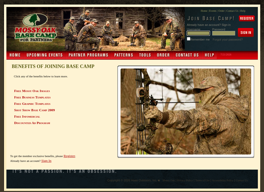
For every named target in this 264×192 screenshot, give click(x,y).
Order (221, 10)
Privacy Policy (185, 180)
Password (218, 29)
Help (242, 10)
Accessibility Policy (222, 180)
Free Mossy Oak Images (32, 91)
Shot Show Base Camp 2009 (34, 110)
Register (69, 156)
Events (212, 10)
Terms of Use (202, 180)
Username (193, 29)
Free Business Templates (32, 97)
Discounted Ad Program (32, 123)
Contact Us (232, 10)
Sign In (46, 161)
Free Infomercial (27, 116)
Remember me (200, 39)
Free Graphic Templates (32, 104)
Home (204, 10)
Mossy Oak (169, 180)
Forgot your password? (228, 39)
